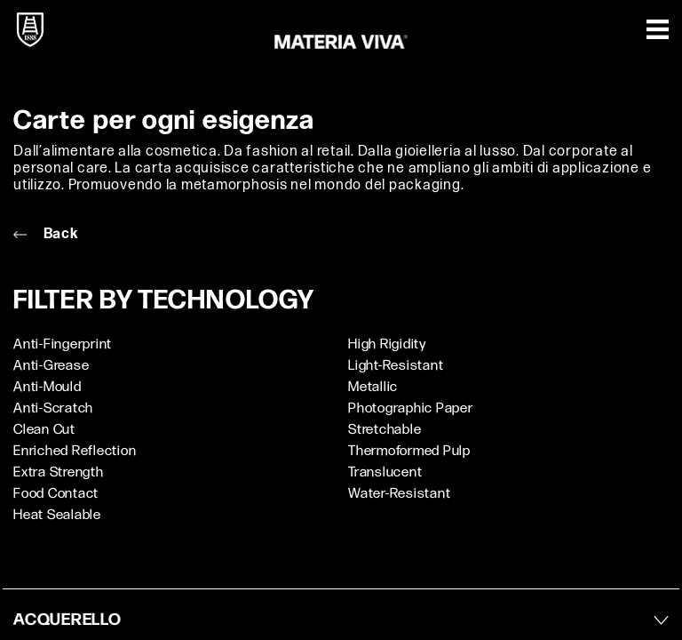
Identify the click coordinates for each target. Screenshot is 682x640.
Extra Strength (58, 472)
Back (45, 234)
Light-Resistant (395, 365)
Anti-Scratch (53, 408)
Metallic (373, 387)
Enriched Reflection (74, 451)
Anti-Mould (47, 387)
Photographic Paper (410, 408)
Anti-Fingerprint (62, 344)
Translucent (385, 472)
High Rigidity (387, 344)
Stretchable (384, 429)
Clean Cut (44, 429)
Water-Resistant (399, 493)
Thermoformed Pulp (409, 451)
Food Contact (56, 493)
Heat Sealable (57, 515)
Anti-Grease (51, 365)
